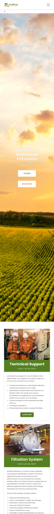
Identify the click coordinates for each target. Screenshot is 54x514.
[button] (48, 5)
